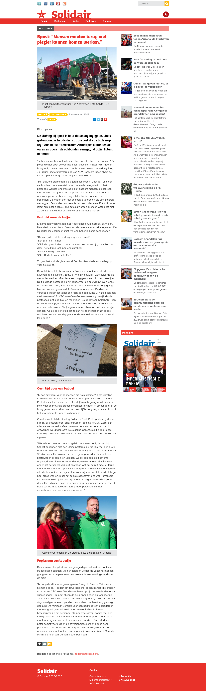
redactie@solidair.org (86, 653)
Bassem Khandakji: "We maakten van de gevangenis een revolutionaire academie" (150, 243)
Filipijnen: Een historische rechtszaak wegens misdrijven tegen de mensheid (149, 274)
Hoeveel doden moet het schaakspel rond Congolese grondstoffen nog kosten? (150, 111)
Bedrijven (91, 21)
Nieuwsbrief (128, 679)
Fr (166, 15)
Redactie (126, 676)
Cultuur (107, 21)
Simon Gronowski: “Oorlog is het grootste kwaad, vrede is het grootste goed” (151, 215)
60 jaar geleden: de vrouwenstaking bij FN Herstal (147, 188)
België (44, 21)
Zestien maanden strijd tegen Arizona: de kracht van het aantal (151, 39)
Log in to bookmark (39, 644)
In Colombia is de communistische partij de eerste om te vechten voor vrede (149, 304)
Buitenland (60, 21)
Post (52, 119)
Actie (76, 21)
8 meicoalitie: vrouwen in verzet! (149, 139)
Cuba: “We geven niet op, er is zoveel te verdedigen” (150, 85)
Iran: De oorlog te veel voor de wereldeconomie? (150, 61)
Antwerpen (58, 114)
